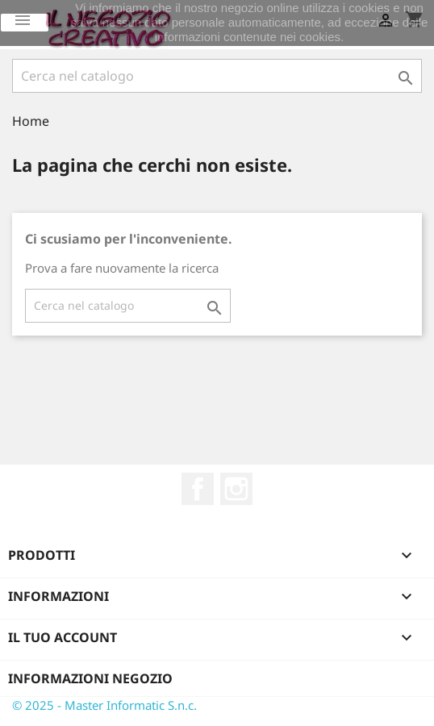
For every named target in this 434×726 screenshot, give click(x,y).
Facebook (198, 489)
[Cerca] (217, 76)
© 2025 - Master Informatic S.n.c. (104, 705)
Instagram (236, 489)
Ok (25, 22)
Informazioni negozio (90, 678)
